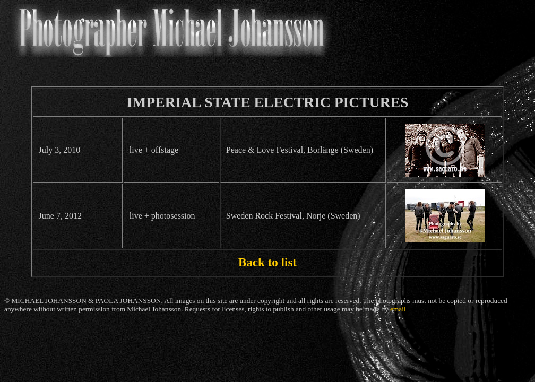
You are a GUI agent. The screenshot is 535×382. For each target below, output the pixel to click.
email (398, 309)
